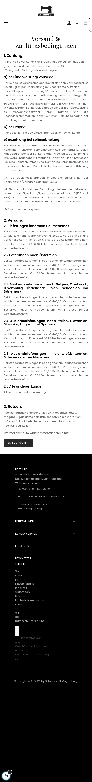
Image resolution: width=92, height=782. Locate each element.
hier (66, 433)
